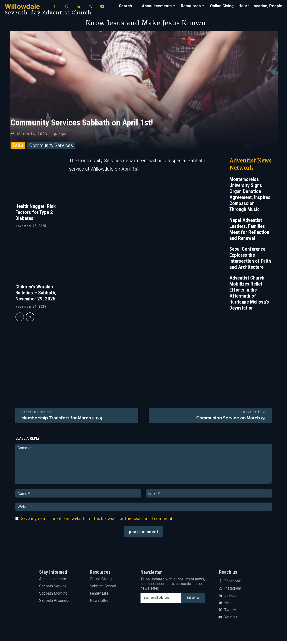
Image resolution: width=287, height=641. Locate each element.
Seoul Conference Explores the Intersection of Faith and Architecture (250, 259)
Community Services (51, 146)
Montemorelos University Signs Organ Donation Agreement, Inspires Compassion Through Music (249, 195)
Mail (228, 604)
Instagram (232, 589)
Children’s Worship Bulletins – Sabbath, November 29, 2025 (35, 293)
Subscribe (193, 598)
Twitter (230, 611)
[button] (125, 6)
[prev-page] (19, 317)
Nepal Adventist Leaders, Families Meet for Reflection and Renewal (249, 230)
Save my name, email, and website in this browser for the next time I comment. (97, 519)
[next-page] (30, 317)
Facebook (232, 582)
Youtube (231, 618)
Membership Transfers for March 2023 (61, 418)
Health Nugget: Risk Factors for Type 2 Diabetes (35, 213)
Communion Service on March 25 (231, 418)
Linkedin (231, 596)
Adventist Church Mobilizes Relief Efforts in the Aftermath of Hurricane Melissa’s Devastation (249, 293)
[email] (160, 599)
